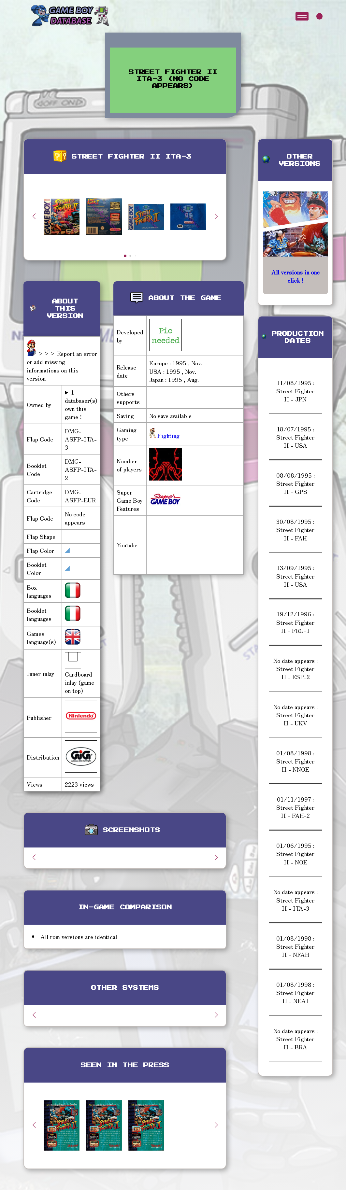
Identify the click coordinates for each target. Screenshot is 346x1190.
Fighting (168, 435)
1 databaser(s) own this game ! (81, 404)
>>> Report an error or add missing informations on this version (62, 365)
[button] (216, 216)
